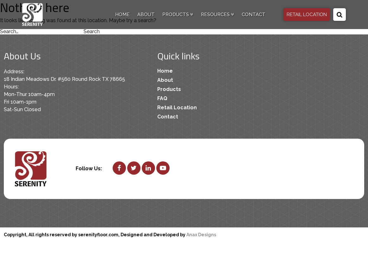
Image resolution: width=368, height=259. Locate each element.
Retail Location (177, 108)
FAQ (162, 98)
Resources (217, 14)
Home (122, 14)
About (146, 14)
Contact (253, 14)
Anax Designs (201, 234)
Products (177, 14)
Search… (9, 31)
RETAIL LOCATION (307, 14)
